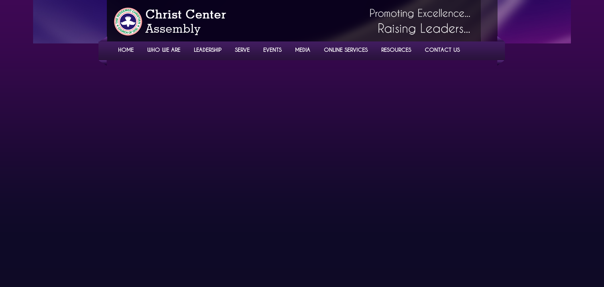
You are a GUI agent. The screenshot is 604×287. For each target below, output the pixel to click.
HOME (126, 50)
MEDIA (302, 50)
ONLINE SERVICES (346, 50)
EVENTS (272, 50)
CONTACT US (442, 50)
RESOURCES (396, 50)
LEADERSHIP (207, 50)
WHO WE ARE (163, 50)
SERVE (242, 50)
